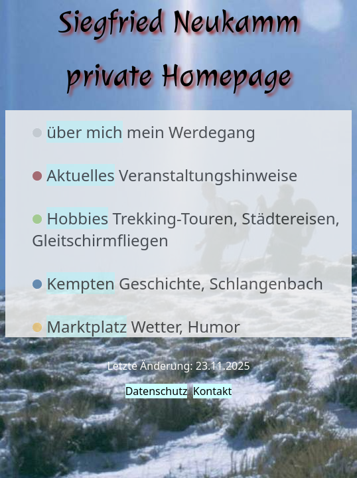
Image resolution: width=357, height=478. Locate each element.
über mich (84, 132)
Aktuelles (80, 175)
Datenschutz (156, 391)
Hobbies (77, 218)
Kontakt (212, 391)
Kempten (80, 283)
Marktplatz (86, 326)
